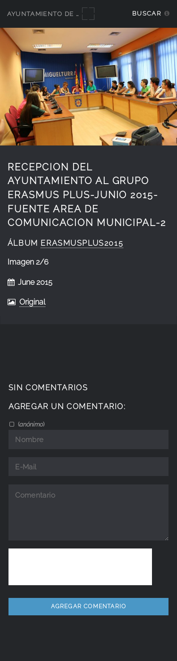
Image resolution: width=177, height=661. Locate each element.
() (30, 424)
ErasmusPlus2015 (82, 243)
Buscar (146, 13)
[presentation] (80, 566)
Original (32, 302)
